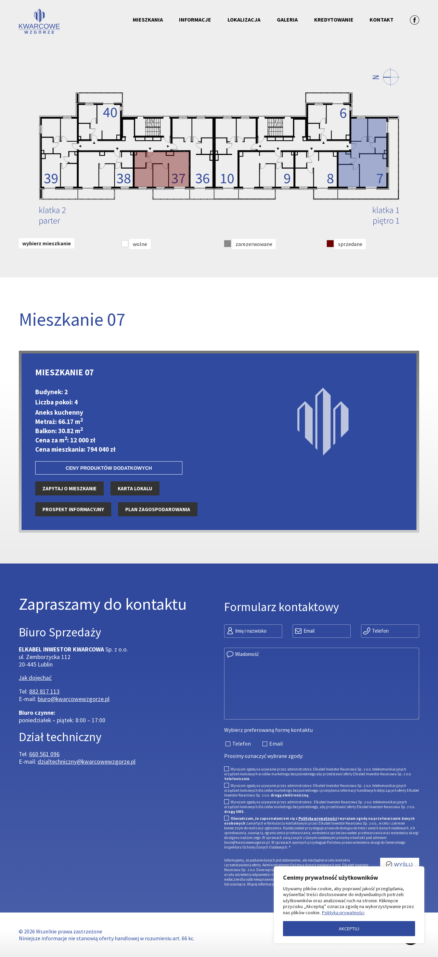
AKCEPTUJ (349, 929)
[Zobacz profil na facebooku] (414, 20)
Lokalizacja (244, 19)
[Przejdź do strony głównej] (69, 22)
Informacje (195, 19)
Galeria (287, 19)
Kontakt (382, 19)
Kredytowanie (333, 19)
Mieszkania (148, 19)
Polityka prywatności (343, 912)
